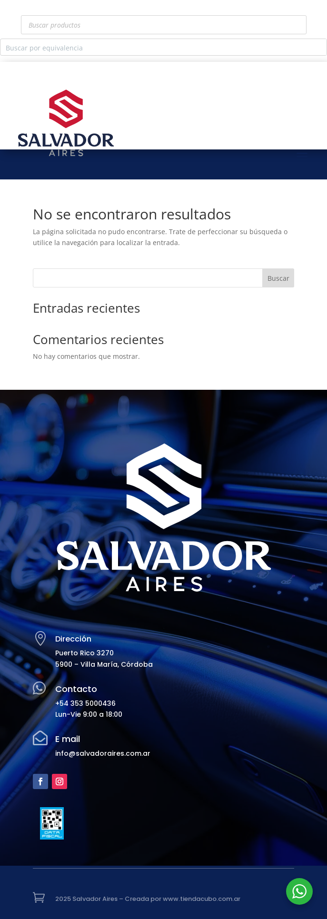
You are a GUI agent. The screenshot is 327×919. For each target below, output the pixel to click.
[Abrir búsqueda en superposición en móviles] (164, 24)
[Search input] (156, 47)
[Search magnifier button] (318, 47)
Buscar (278, 278)
